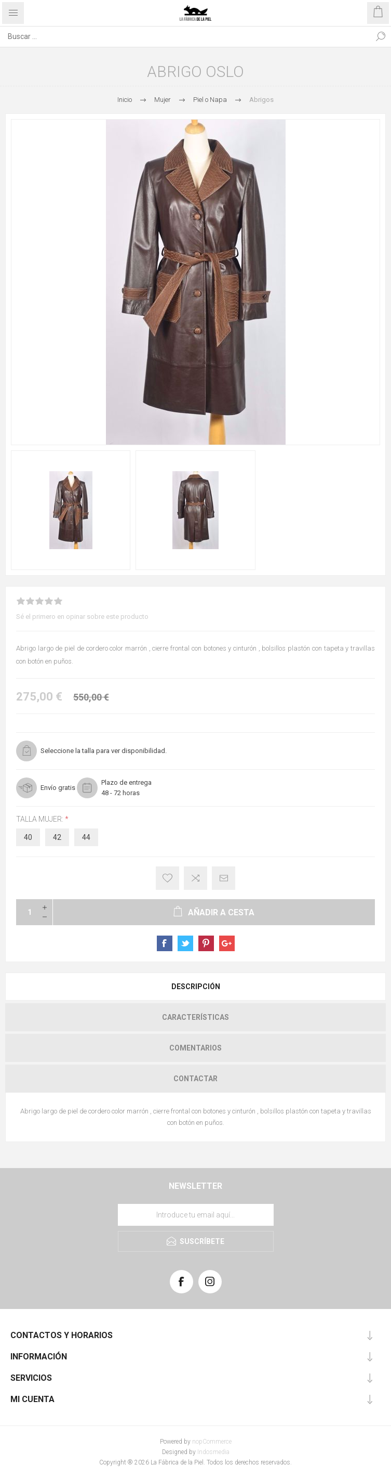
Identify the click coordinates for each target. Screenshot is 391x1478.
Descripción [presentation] (195, 986)
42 (57, 837)
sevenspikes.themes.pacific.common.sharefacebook (164, 943)
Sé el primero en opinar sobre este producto (82, 616)
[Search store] (185, 36)
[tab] (195, 987)
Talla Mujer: (40, 819)
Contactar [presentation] (195, 1078)
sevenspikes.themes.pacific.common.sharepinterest (206, 943)
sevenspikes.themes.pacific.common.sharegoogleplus (227, 943)
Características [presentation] (195, 1017)
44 (86, 837)
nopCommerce (212, 1441)
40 (28, 837)
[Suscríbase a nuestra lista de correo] (196, 1215)
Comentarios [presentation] (195, 1048)
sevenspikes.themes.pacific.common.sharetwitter (185, 943)
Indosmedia (213, 1452)
